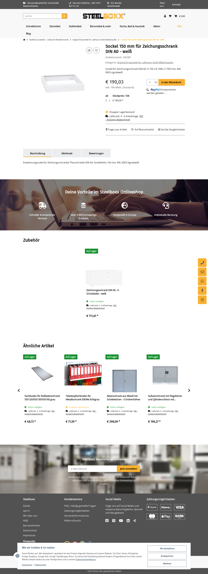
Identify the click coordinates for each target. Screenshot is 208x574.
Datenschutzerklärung (93, 560)
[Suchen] (42, 16)
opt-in (26, 510)
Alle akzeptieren (167, 549)
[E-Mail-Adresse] (92, 468)
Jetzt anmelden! (128, 468)
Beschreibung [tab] (37, 153)
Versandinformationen (76, 515)
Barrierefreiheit (31, 525)
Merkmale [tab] (67, 153)
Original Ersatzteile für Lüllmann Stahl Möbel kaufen (145, 62)
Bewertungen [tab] (96, 153)
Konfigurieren (167, 556)
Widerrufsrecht (72, 520)
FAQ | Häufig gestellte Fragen (80, 505)
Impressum (29, 535)
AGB (25, 520)
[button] (165, 16)
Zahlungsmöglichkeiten (77, 510)
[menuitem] (33, 26)
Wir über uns (30, 515)
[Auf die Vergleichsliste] (89, 50)
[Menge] (150, 82)
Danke (26, 505)
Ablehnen (167, 564)
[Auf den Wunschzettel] (96, 50)
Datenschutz (30, 530)
